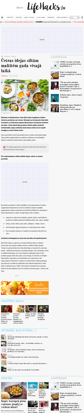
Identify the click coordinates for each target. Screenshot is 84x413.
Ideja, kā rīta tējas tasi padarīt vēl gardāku (23, 370)
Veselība (50, 17)
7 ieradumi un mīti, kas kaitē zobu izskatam (23, 357)
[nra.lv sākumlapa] (20, 8)
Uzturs (19, 17)
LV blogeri (40, 17)
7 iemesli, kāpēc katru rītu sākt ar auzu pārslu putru (26, 363)
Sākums (13, 56)
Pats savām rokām (64, 17)
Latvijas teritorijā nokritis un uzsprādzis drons (54, 22)
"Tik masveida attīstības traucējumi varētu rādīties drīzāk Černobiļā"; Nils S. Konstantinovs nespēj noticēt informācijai (71, 87)
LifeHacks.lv (4, 76)
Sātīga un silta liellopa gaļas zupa (30, 315)
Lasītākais (59, 57)
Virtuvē (9, 17)
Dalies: (17, 276)
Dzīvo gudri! (29, 17)
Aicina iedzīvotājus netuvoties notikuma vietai (20, 22)
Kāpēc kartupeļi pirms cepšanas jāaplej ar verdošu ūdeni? (70, 74)
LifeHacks (7, 56)
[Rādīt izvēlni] (2, 17)
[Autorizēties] (82, 17)
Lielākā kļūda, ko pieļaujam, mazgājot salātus (42, 393)
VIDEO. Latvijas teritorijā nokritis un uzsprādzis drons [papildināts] (70, 64)
